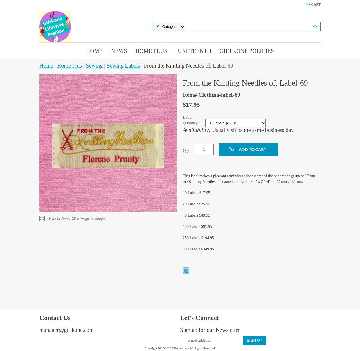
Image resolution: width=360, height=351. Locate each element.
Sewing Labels (124, 65)
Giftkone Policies (247, 51)
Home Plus (151, 51)
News (119, 51)
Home (94, 51)
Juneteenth (193, 51)
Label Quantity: (191, 120)
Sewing (94, 65)
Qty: (186, 150)
